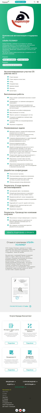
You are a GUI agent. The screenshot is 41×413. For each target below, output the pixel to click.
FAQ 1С (4, 395)
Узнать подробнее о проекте (20, 232)
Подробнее (11, 343)
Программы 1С (6, 389)
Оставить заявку (20, 2)
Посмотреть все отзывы (20, 306)
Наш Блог (5, 397)
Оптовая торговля (23, 59)
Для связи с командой (8, 406)
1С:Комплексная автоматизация (12, 65)
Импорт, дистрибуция (9, 59)
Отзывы (4, 393)
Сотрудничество (7, 402)
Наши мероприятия (7, 404)
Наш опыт (5, 391)
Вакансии (5, 401)
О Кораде (5, 399)
